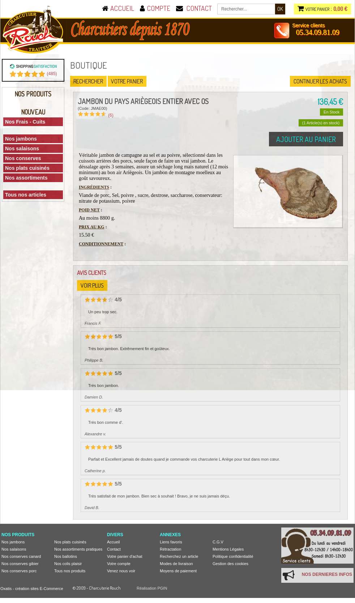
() (52, 73)
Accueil (113, 542)
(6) (111, 115)
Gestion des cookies (230, 563)
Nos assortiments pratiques (78, 549)
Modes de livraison (176, 563)
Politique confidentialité (233, 556)
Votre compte (119, 563)
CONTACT (199, 8)
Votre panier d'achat (124, 556)
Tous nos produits (69, 571)
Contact (114, 549)
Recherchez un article (179, 556)
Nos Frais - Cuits (25, 122)
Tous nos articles (25, 195)
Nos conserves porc (19, 571)
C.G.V (218, 542)
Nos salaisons (22, 148)
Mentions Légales (228, 549)
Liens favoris (171, 542)
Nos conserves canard (21, 556)
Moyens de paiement (178, 571)
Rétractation (170, 549)
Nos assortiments (26, 178)
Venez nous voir (121, 571)
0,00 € (340, 8)
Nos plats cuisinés (27, 168)
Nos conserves (23, 158)
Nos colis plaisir (68, 563)
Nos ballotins (65, 556)
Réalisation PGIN (152, 588)
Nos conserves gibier (20, 563)
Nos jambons (21, 139)
